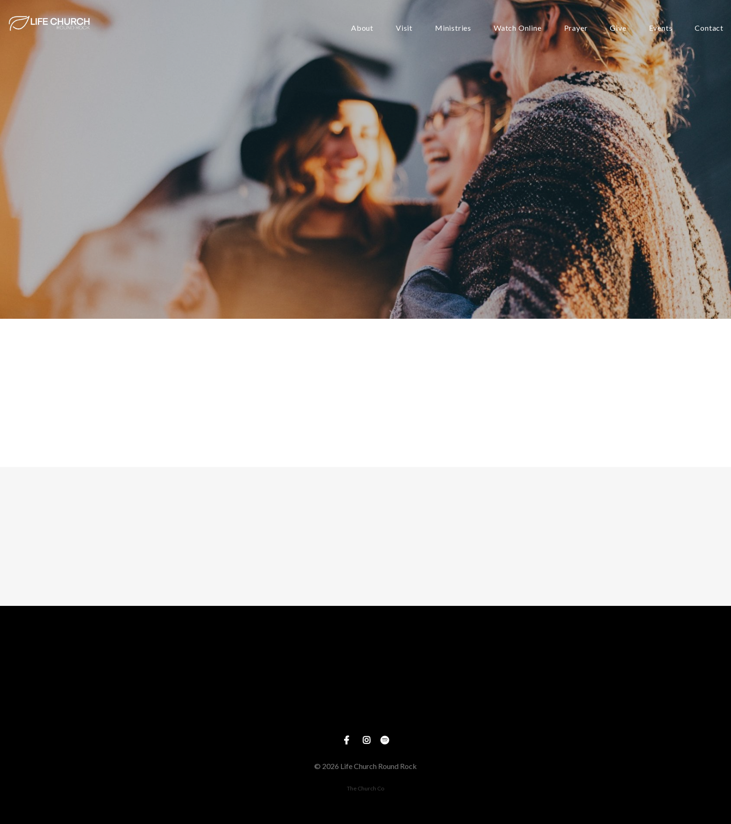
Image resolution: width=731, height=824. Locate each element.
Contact (709, 28)
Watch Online (518, 28)
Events (661, 28)
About (362, 28)
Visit (404, 28)
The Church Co (365, 788)
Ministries (453, 28)
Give (618, 28)
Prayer (576, 28)
